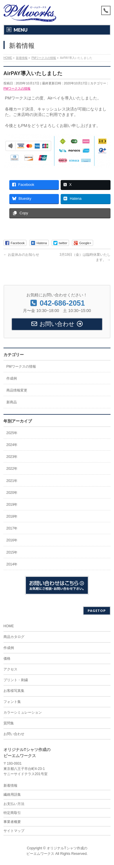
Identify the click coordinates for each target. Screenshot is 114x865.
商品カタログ (13, 637)
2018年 (12, 516)
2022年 (12, 469)
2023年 (12, 457)
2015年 (12, 552)
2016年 (12, 540)
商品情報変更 (16, 390)
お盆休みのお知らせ (21, 255)
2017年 (12, 528)
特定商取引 (12, 813)
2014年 (12, 564)
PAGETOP (97, 610)
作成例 (11, 378)
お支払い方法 (13, 804)
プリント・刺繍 (15, 680)
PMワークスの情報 (17, 88)
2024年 (12, 445)
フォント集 (12, 702)
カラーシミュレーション (22, 712)
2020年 (12, 493)
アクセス (10, 669)
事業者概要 (12, 822)
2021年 (12, 481)
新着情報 (10, 786)
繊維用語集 (12, 795)
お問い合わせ (13, 734)
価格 (6, 659)
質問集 (8, 723)
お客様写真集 (13, 691)
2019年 (12, 505)
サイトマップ (13, 831)
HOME (8, 626)
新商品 (11, 402)
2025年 (12, 433)
